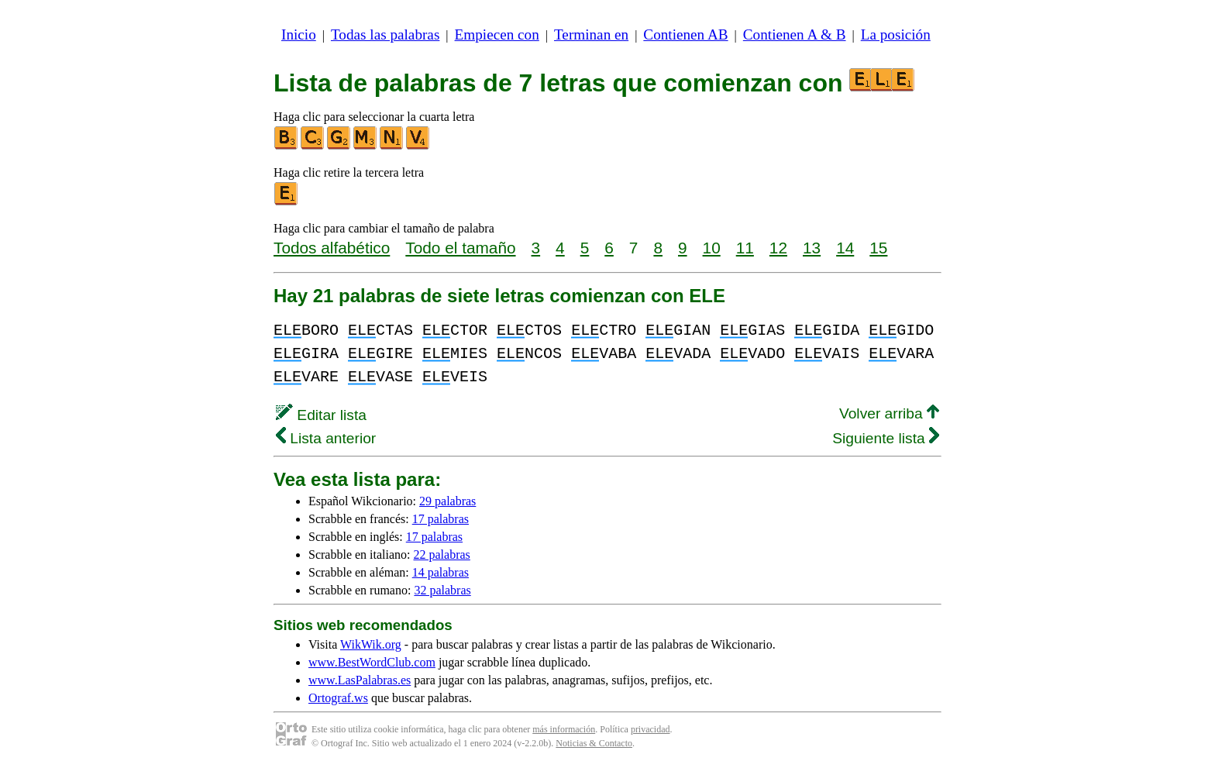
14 (845, 248)
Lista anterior (326, 438)
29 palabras (447, 501)
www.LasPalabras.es (359, 680)
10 (712, 248)
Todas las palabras (385, 34)
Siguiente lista (885, 438)
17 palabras (440, 518)
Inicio (298, 34)
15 (878, 248)
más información (563, 729)
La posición (896, 34)
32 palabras (442, 590)
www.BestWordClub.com (371, 662)
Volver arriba (889, 413)
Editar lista (321, 415)
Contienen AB (685, 34)
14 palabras (440, 572)
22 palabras (442, 554)
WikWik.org (370, 644)
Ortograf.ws (338, 697)
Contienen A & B (794, 34)
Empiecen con (497, 34)
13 (812, 248)
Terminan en (591, 34)
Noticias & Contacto (594, 743)
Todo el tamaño (460, 248)
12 (778, 248)
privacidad (650, 729)
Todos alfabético (332, 248)
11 (745, 248)
